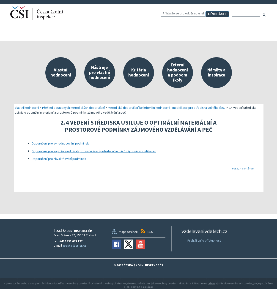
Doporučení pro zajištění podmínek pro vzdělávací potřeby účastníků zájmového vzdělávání (94, 151)
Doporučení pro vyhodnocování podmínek (60, 143)
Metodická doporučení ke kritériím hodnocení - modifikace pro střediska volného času (166, 108)
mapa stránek (128, 232)
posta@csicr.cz (74, 245)
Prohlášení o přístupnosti (204, 240)
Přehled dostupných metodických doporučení (73, 108)
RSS (150, 232)
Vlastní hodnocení (27, 108)
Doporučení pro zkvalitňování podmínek (59, 159)
